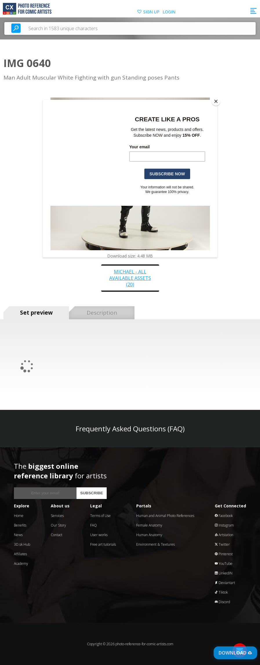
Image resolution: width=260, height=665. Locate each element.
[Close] (216, 101)
